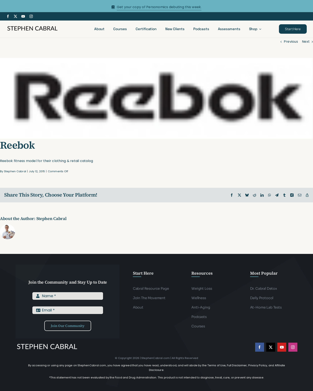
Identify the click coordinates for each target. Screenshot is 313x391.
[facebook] (8, 16)
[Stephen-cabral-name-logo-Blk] (32, 26)
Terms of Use (216, 365)
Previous (291, 41)
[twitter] (15, 16)
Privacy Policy (257, 365)
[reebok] (156, 98)
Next (306, 41)
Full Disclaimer (237, 365)
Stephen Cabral (15, 171)
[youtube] (23, 16)
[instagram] (31, 16)
